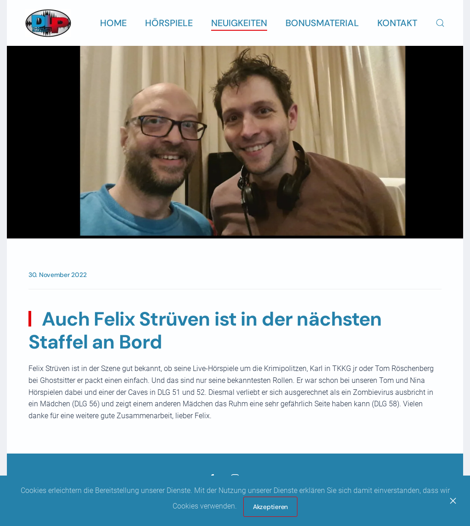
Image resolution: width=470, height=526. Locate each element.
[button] (440, 23)
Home (113, 23)
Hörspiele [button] (169, 23)
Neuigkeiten (239, 23)
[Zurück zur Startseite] (48, 23)
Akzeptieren (270, 507)
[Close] (453, 501)
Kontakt (397, 23)
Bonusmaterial (322, 23)
